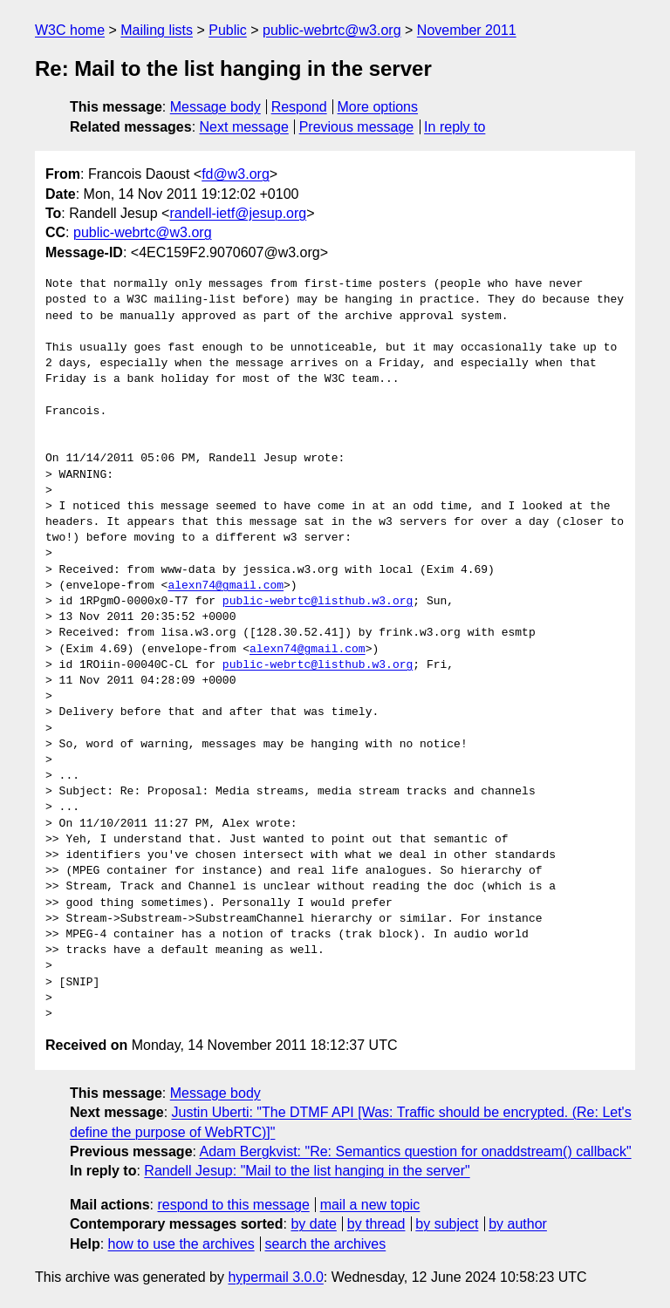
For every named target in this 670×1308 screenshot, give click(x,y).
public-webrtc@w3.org (332, 30)
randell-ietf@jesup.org (237, 213)
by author (518, 1223)
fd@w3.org (236, 174)
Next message (244, 126)
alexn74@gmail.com (226, 586)
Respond (299, 106)
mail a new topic (370, 1204)
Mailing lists (156, 30)
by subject (446, 1223)
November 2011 (466, 30)
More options (378, 106)
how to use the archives (181, 1243)
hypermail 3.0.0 (275, 1277)
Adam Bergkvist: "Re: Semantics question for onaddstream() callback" (416, 1151)
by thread (376, 1223)
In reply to (454, 126)
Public (228, 30)
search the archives (325, 1243)
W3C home (70, 30)
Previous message (356, 126)
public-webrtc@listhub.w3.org (317, 602)
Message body (215, 106)
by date (313, 1223)
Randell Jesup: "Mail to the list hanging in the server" (306, 1170)
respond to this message (233, 1204)
